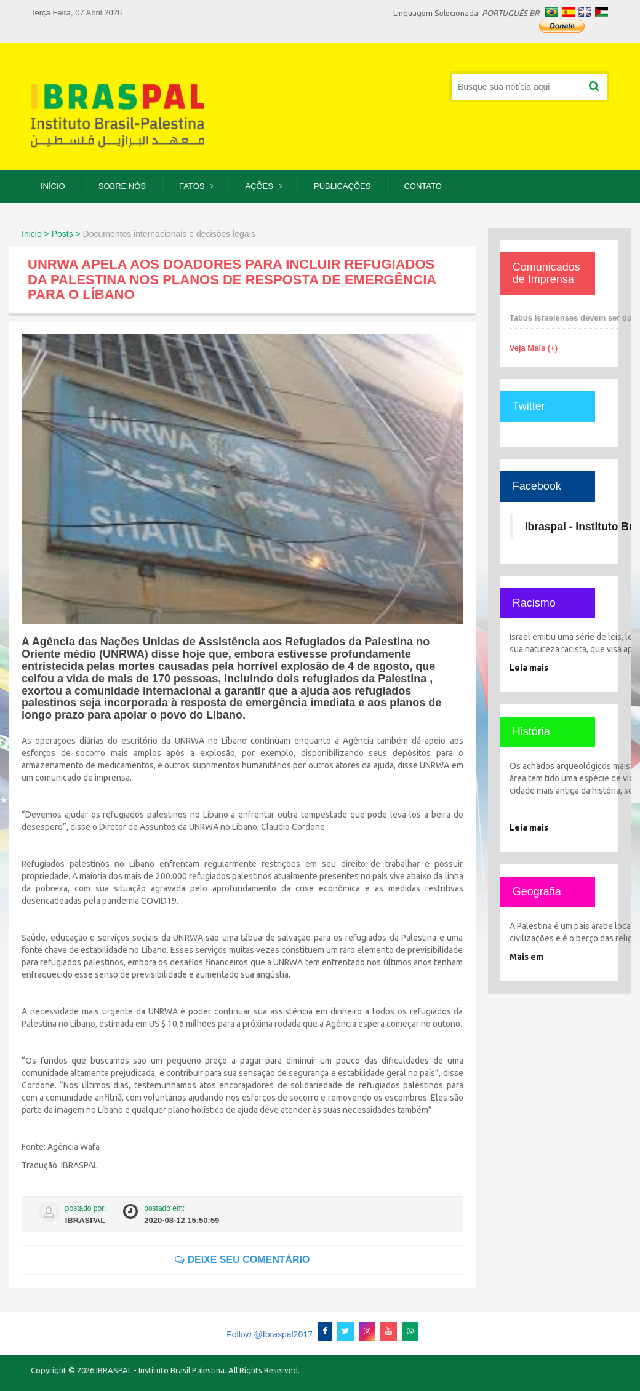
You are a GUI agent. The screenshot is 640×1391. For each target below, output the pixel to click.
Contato (422, 186)
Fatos (191, 186)
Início (53, 186)
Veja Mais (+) (534, 348)
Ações (259, 186)
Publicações (342, 186)
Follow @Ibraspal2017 (269, 1334)
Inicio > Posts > (51, 234)
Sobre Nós (122, 186)
